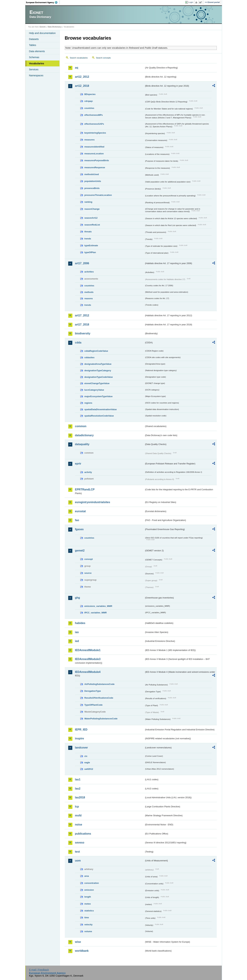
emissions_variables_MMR (98, 606)
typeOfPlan (90, 252)
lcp (77, 806)
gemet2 (80, 550)
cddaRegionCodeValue (96, 351)
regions (88, 403)
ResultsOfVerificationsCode (98, 698)
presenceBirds (92, 188)
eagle (87, 762)
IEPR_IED (81, 729)
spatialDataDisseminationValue (100, 409)
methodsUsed (91, 174)
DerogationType (92, 691)
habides (80, 623)
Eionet (42, 27)
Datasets (34, 39)
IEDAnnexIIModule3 (88, 659)
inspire (79, 738)
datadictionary (84, 435)
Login (190, 2)
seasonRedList (92, 224)
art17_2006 (82, 263)
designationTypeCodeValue (98, 377)
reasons (88, 298)
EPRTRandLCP (85, 489)
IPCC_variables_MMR (95, 612)
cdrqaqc (88, 101)
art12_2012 (82, 76)
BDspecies (90, 94)
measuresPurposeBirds (96, 160)
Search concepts (103, 58)
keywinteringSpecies (95, 133)
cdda (78, 342)
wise (78, 941)
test (77, 851)
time (86, 917)
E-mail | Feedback (39, 969)
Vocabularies (36, 63)
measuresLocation (94, 153)
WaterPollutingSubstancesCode (101, 718)
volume (88, 931)
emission (89, 890)
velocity (88, 924)
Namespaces (36, 75)
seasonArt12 (91, 218)
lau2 (78, 788)
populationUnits (92, 181)
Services (33, 69)
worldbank (82, 950)
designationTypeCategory (97, 370)
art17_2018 (82, 324)
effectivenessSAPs (94, 124)
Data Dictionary (54, 27)
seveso (79, 842)
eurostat (80, 511)
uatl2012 (88, 769)
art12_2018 (82, 85)
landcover (81, 747)
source (88, 573)
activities (89, 271)
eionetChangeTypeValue (97, 383)
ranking (88, 202)
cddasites (89, 357)
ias (77, 632)
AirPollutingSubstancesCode (99, 684)
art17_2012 (82, 315)
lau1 (78, 779)
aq (76, 67)
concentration (91, 883)
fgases (79, 529)
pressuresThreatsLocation (98, 195)
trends (87, 238)
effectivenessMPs (93, 115)
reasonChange (92, 209)
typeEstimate (91, 245)
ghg (77, 597)
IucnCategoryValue (94, 390)
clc (86, 756)
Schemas (34, 57)
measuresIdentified (94, 146)
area (86, 876)
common (80, 426)
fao (77, 520)
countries (89, 108)
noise (78, 824)
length (87, 896)
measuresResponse (94, 167)
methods (89, 292)
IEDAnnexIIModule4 (88, 671)
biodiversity (82, 333)
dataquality (82, 444)
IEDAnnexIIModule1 (88, 650)
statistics (89, 910)
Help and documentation (42, 33)
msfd (78, 815)
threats (88, 231)
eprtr (78, 463)
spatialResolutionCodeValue (99, 415)
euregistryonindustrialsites (92, 502)
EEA (43, 2)
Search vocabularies (79, 58)
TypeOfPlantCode (93, 705)
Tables (32, 45)
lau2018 (80, 797)
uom (78, 860)
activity (88, 472)
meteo (87, 903)
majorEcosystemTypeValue (98, 396)
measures (89, 139)
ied (77, 641)
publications (83, 833)
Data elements (37, 51)
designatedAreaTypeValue (97, 364)
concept (88, 559)
